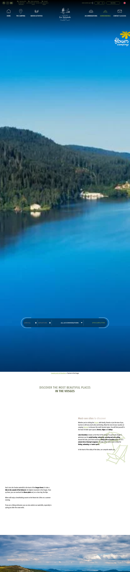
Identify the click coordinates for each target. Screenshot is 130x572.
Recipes (113, 3)
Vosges (96, 423)
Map (100, 3)
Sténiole (85, 427)
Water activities (37, 13)
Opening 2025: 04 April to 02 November (21, 3)
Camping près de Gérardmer (58, 373)
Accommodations (91, 13)
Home (9, 13)
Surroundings (105, 13)
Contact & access (119, 13)
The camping (20, 13)
